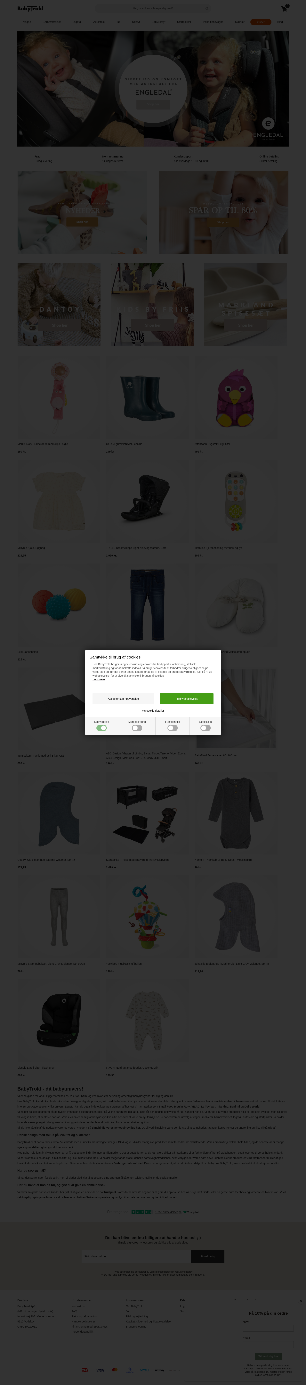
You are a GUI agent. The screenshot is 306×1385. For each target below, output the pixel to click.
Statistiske (205, 725)
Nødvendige (101, 725)
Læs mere (99, 679)
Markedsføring (137, 725)
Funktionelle (172, 725)
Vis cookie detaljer (153, 710)
